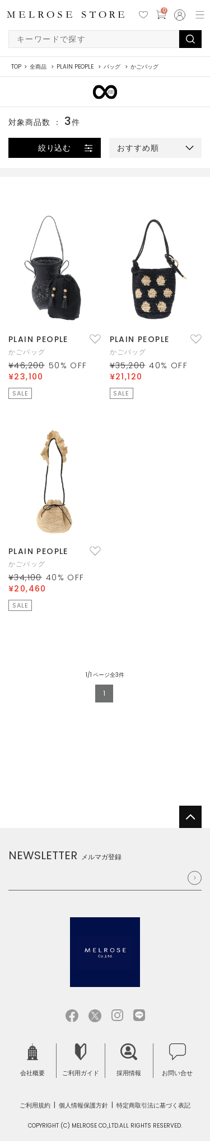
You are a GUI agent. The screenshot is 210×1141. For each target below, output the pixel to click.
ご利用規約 (35, 1105)
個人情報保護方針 (83, 1105)
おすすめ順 (138, 147)
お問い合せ (177, 1060)
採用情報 (128, 1060)
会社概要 (32, 1060)
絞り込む (55, 147)
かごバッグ (26, 352)
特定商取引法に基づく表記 (153, 1105)
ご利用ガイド (80, 1060)
